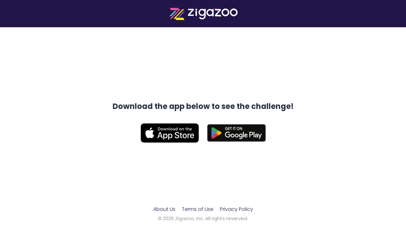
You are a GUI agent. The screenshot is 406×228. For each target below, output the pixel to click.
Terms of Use (197, 209)
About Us (164, 209)
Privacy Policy (236, 209)
